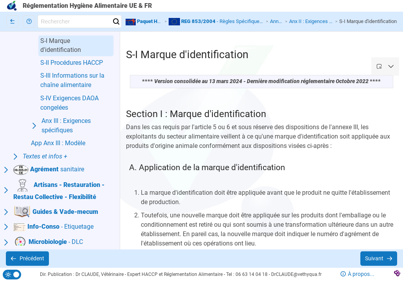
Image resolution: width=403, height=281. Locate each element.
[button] (29, 21)
